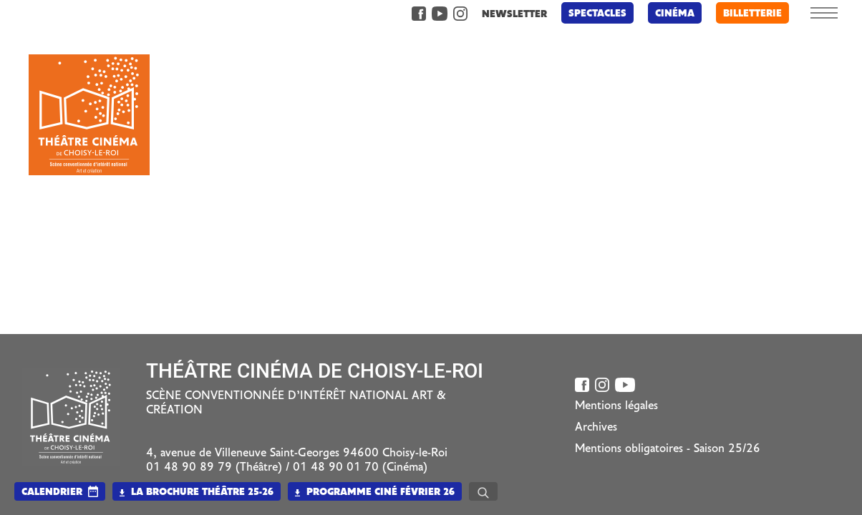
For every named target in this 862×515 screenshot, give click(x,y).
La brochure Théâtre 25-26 (196, 492)
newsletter (510, 14)
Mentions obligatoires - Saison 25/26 (667, 449)
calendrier (51, 492)
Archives (596, 427)
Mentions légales (616, 406)
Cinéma (670, 14)
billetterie (748, 14)
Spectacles (593, 14)
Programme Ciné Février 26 (375, 492)
